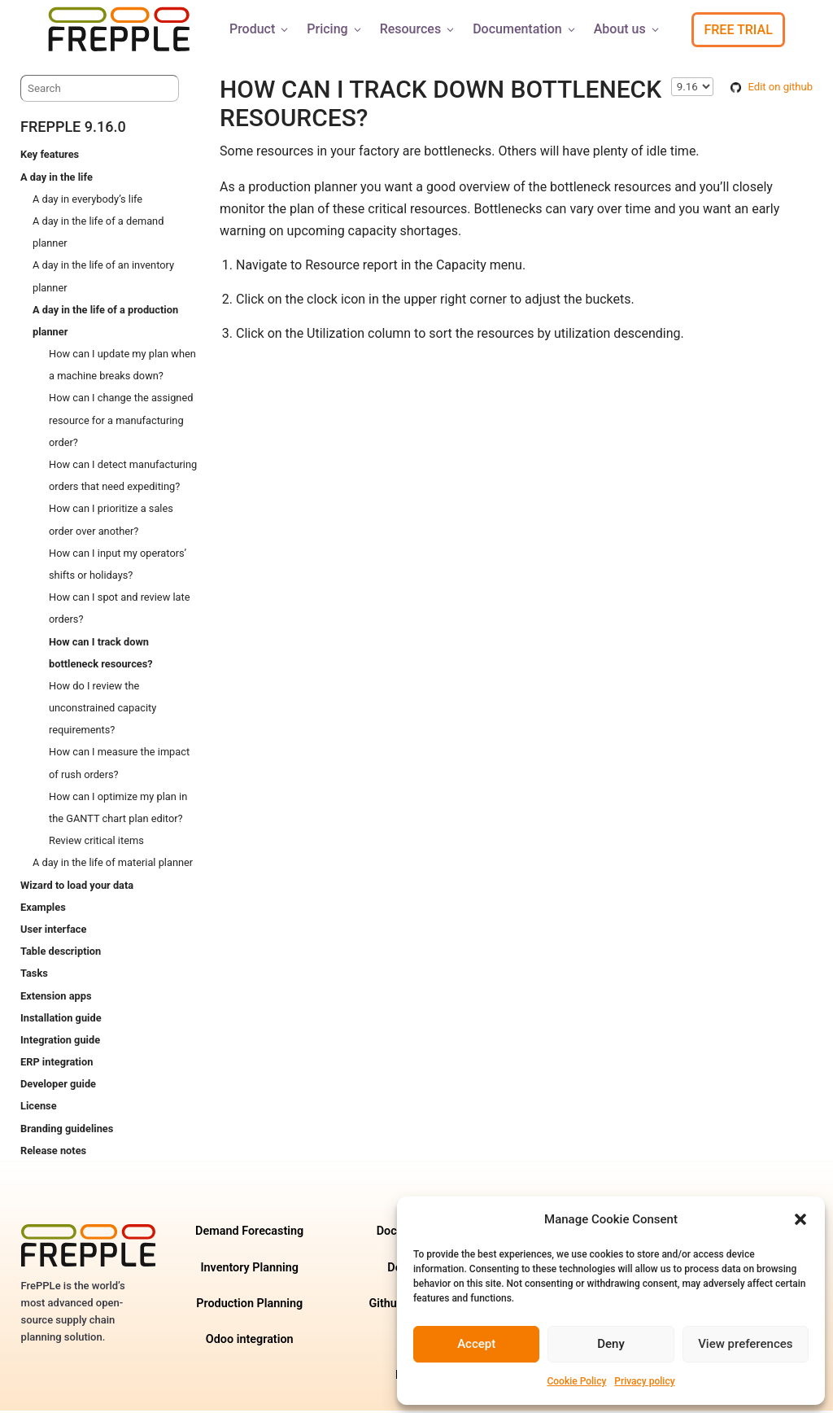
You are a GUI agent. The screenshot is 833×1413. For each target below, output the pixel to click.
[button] (800, 1219)
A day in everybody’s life (87, 201)
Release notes (53, 1153)
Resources (418, 29)
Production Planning (249, 1306)
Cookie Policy (576, 1381)
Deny (611, 1343)
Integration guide (60, 1042)
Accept (476, 1343)
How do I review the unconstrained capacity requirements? (102, 710)
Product (259, 29)
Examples (43, 909)
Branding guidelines (66, 1131)
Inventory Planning (249, 1270)
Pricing (335, 29)
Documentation (525, 29)
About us (627, 29)
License (38, 1108)
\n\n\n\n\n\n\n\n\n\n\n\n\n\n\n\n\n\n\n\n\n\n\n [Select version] (692, 89)
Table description (60, 953)
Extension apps (55, 998)
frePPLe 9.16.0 (73, 129)
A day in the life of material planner (113, 865)
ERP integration (56, 1064)
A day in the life (56, 179)
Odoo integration (250, 1342)
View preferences (745, 1343)
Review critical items (96, 843)
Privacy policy (644, 1381)
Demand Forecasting (249, 1233)
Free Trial (738, 29)
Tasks (34, 975)
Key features (49, 157)
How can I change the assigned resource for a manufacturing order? (121, 422)
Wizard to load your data (76, 887)
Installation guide (61, 1020)
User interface (53, 931)
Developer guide (58, 1086)
